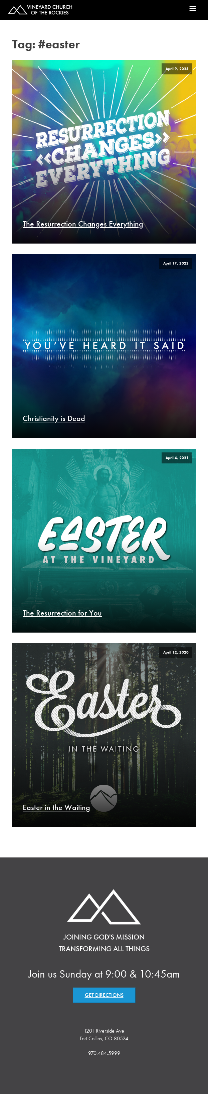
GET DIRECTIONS (104, 995)
